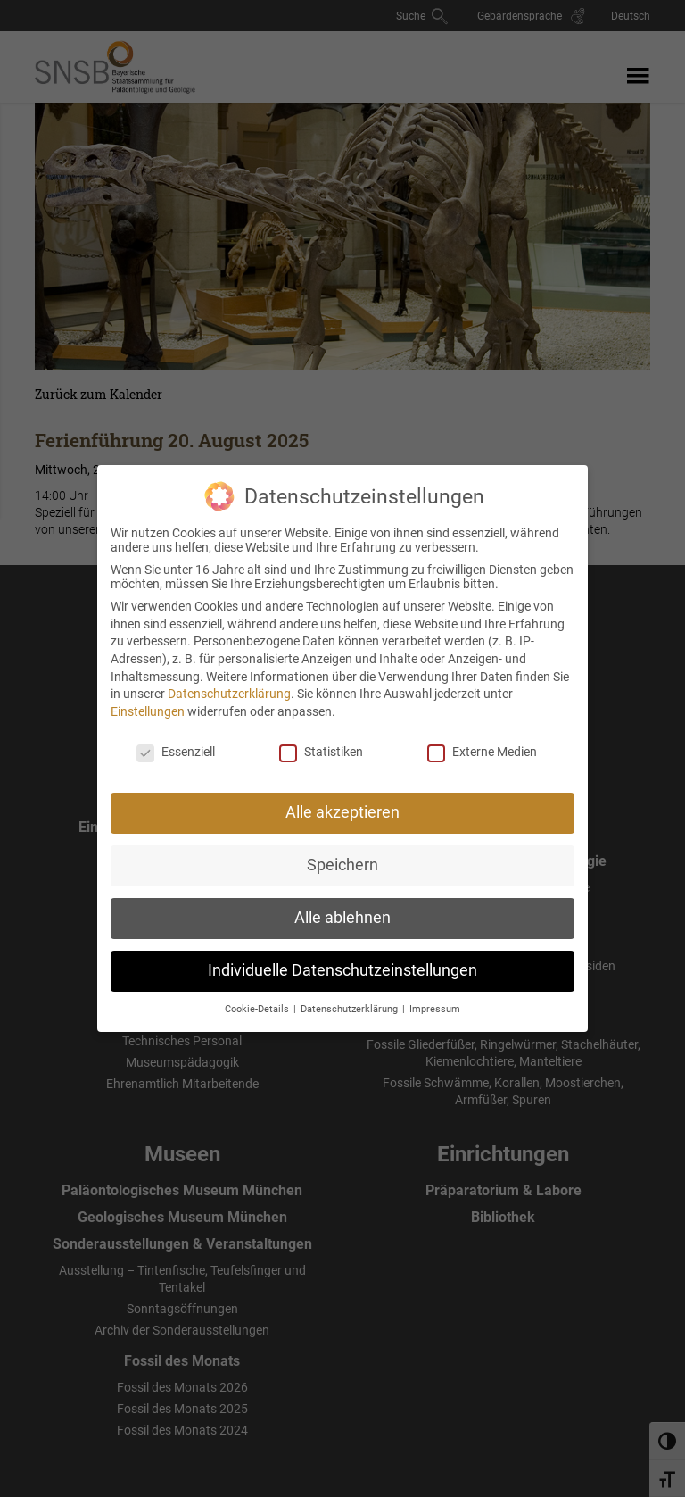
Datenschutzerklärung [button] (350, 996)
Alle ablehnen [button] (342, 904)
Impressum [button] (434, 996)
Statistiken (321, 737)
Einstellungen (148, 697)
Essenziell (175, 737)
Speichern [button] (342, 852)
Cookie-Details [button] (258, 996)
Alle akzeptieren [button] (342, 799)
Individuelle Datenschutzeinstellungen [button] (342, 957)
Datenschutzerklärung (229, 680)
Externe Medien (482, 737)
